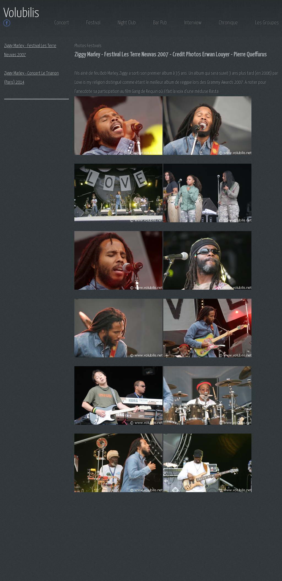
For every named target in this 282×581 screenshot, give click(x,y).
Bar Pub (160, 22)
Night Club (127, 22)
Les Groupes (267, 22)
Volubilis (21, 13)
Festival (93, 22)
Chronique (228, 22)
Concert (61, 22)
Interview (192, 22)
